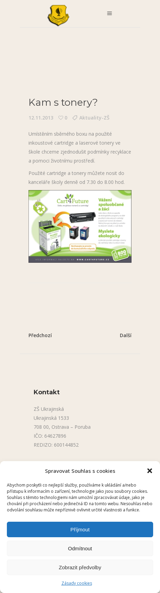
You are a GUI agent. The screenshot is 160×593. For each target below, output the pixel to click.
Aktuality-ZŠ (94, 117)
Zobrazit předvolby (80, 567)
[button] (149, 470)
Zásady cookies (76, 583)
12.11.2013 (40, 117)
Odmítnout (80, 548)
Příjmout (80, 529)
